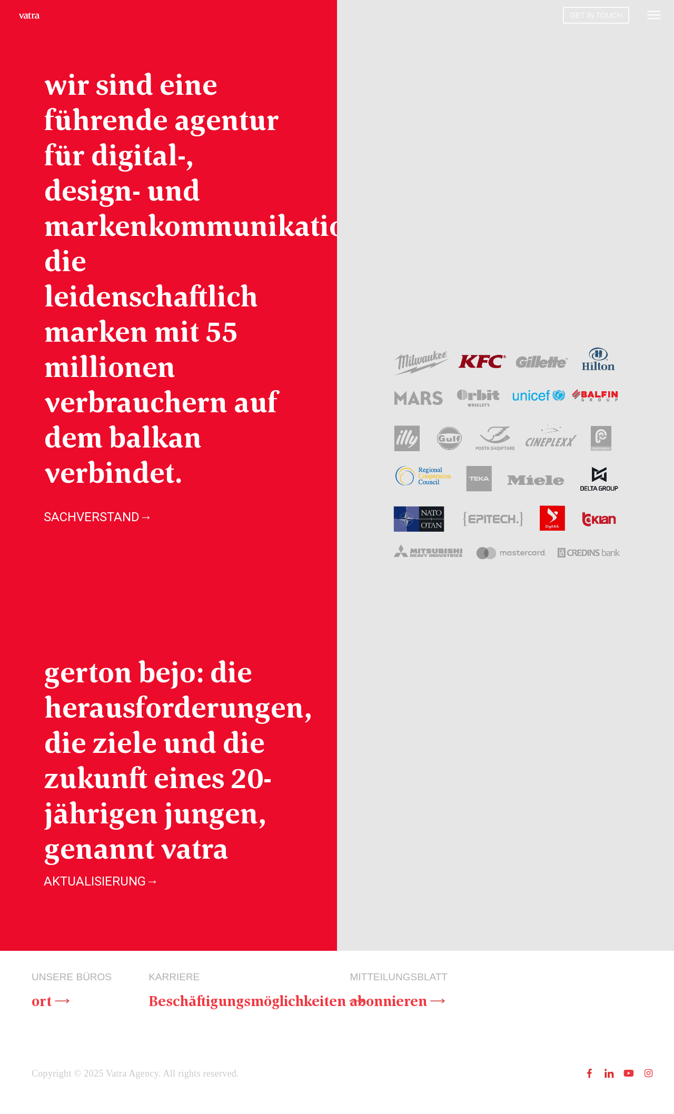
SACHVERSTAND (98, 517)
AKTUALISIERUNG (101, 880)
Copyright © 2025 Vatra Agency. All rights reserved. (135, 1074)
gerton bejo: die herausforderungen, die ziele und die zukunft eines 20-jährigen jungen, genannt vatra (177, 759)
